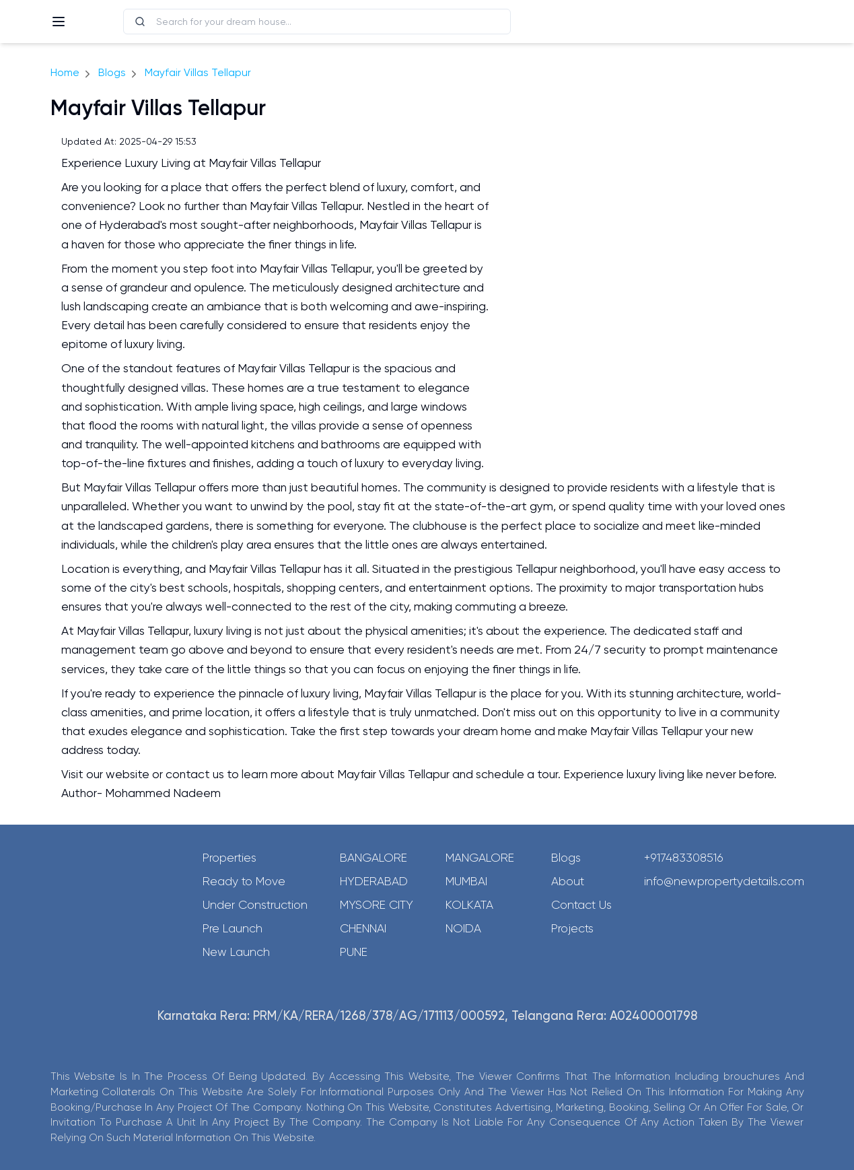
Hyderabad (374, 881)
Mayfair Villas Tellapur (198, 72)
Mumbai (466, 881)
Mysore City (376, 904)
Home (64, 72)
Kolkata (469, 904)
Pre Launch (232, 928)
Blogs (112, 72)
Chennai (363, 928)
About (567, 881)
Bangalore (373, 857)
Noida (463, 928)
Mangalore (480, 857)
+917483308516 (683, 857)
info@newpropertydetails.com (724, 881)
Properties (229, 857)
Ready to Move (244, 881)
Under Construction (255, 904)
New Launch (236, 952)
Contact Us (581, 904)
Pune (353, 952)
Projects (572, 928)
